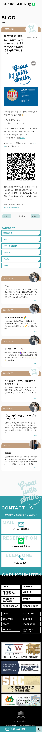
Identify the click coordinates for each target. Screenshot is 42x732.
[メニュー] (38, 4)
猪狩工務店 (7, 233)
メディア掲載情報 (10, 246)
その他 (6, 259)
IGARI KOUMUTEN (14, 4)
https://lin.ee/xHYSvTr (11, 207)
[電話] (39, 729)
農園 (5, 239)
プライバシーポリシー (21, 721)
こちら (22, 138)
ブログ (6, 266)
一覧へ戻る (21, 216)
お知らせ (7, 253)
